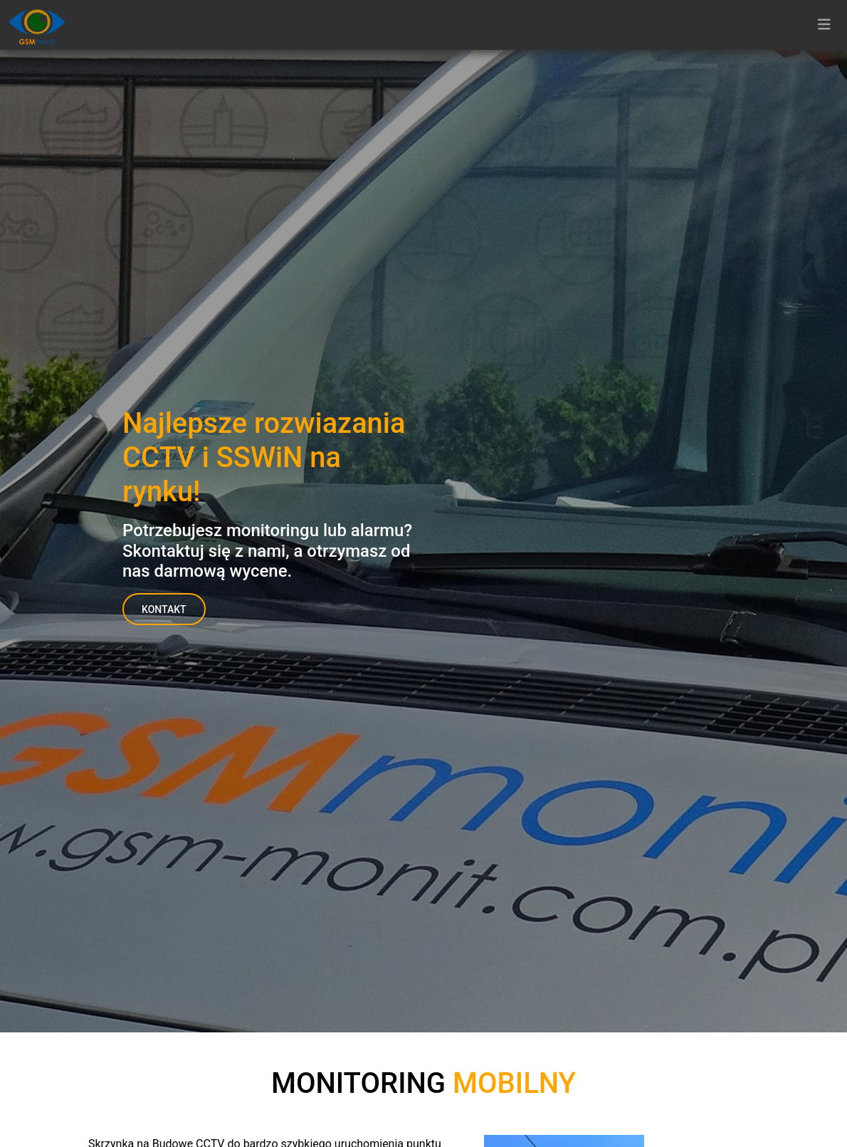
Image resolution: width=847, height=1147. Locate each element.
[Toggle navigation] (824, 24)
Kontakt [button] (164, 609)
